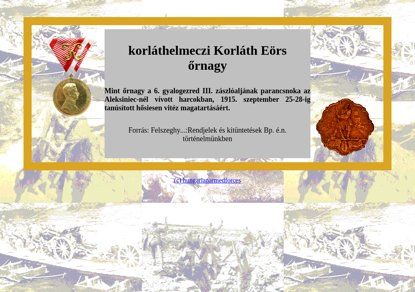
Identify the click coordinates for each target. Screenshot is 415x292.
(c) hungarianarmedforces (207, 180)
